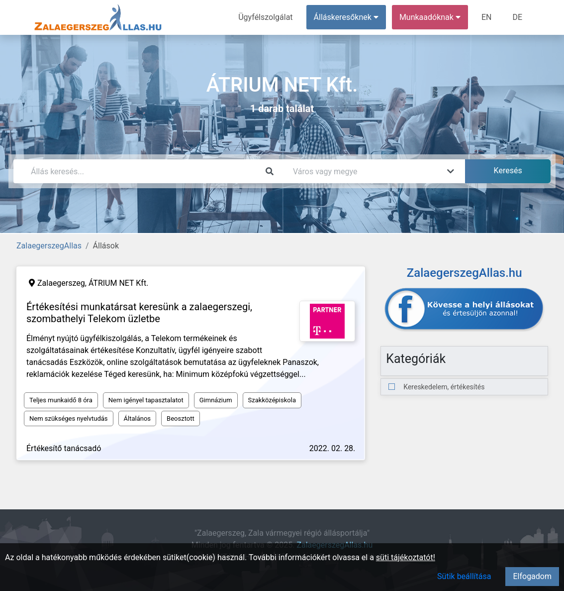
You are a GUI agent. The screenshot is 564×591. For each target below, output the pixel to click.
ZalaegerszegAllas (49, 245)
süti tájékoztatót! (405, 557)
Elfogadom (532, 576)
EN (486, 17)
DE (517, 17)
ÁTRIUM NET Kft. (118, 283)
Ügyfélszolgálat (265, 17)
